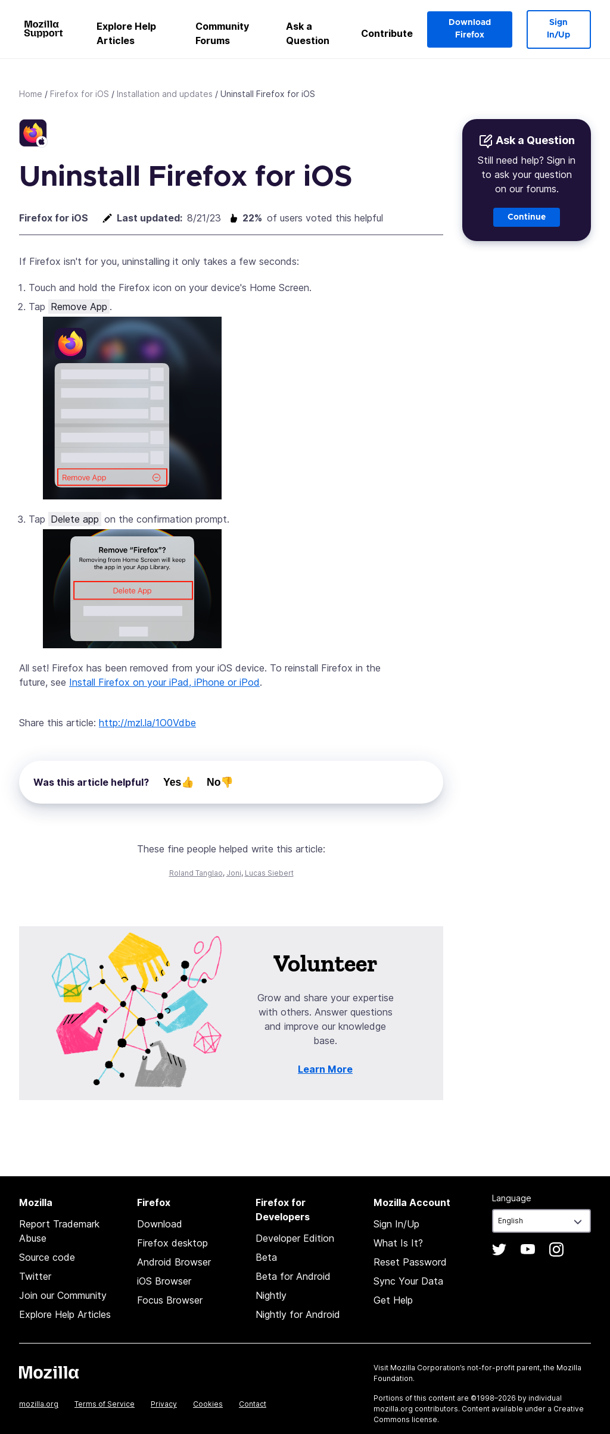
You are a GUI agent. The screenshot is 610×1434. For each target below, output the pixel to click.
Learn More (325, 1069)
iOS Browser (164, 1281)
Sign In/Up (558, 28)
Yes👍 (178, 782)
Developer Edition (295, 1238)
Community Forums (222, 33)
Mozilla (49, 1372)
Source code (47, 1257)
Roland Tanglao (196, 872)
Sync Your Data (408, 1281)
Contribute (387, 33)
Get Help (393, 1300)
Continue (527, 217)
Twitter (35, 1276)
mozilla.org (38, 1403)
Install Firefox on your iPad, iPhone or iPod (164, 682)
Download (159, 1224)
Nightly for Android (298, 1314)
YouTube (528, 1249)
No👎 (220, 782)
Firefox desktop (172, 1243)
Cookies (208, 1403)
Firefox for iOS (79, 94)
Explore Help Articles (126, 33)
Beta (266, 1257)
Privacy (164, 1403)
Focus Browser (170, 1300)
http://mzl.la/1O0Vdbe (147, 723)
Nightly (271, 1295)
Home (30, 94)
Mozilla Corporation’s (427, 1367)
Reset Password (410, 1262)
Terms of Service (104, 1403)
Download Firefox (470, 28)
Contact (252, 1403)
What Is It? (398, 1243)
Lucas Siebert (269, 872)
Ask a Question (307, 33)
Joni (233, 872)
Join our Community (63, 1295)
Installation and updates (165, 94)
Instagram (556, 1249)
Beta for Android (293, 1276)
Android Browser (174, 1262)
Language (511, 1198)
